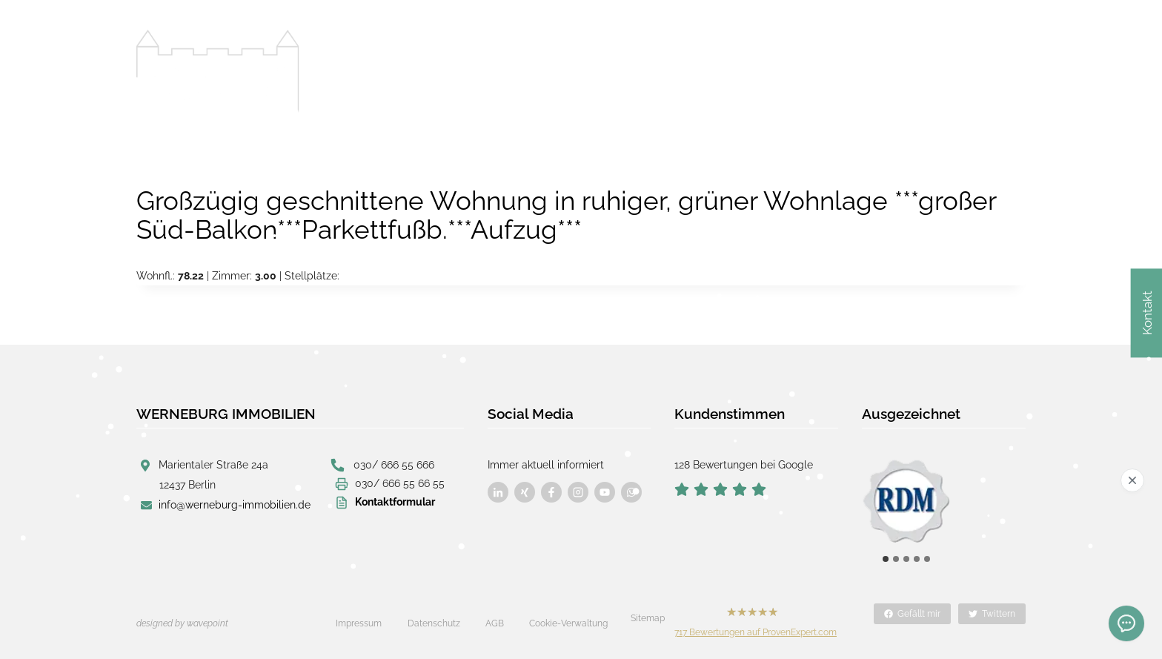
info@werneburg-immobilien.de (235, 505)
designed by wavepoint (182, 623)
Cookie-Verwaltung (568, 623)
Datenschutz (434, 623)
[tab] (886, 559)
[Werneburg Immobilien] (217, 71)
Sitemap (648, 618)
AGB (494, 623)
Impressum (359, 623)
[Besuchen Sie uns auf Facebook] (498, 492)
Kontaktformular (395, 502)
